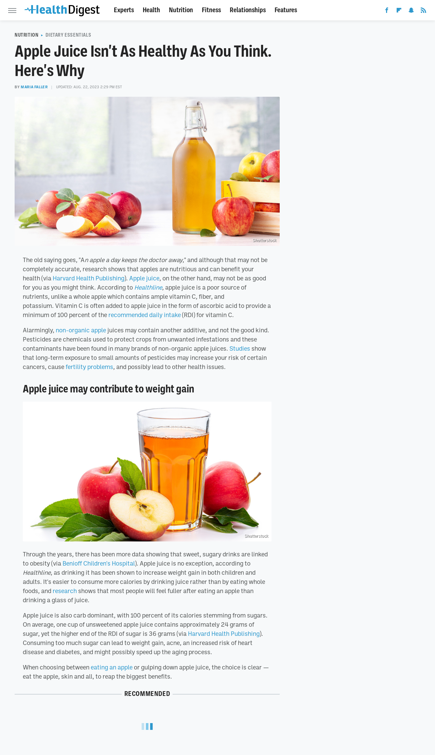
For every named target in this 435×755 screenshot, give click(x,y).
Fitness (211, 10)
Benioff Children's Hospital (99, 563)
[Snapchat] (411, 12)
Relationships (248, 10)
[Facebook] (386, 12)
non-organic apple (81, 330)
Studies (239, 348)
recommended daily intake (144, 314)
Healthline (148, 287)
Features (286, 10)
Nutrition (181, 10)
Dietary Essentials (68, 35)
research (65, 590)
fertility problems (89, 366)
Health (151, 10)
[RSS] (423, 12)
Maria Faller (34, 87)
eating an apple (112, 667)
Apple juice (144, 278)
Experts (124, 10)
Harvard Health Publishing (88, 278)
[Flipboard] (399, 12)
